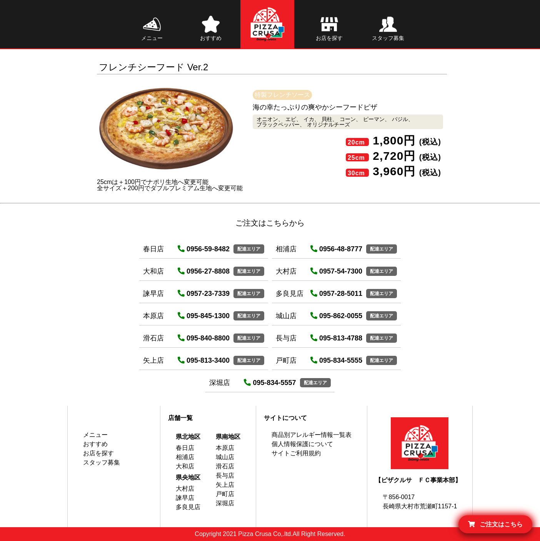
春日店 (185, 448)
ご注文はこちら (495, 524)
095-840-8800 (204, 338)
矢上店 (225, 484)
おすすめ (95, 444)
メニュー (95, 434)
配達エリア (248, 249)
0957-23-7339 (204, 293)
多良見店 (188, 507)
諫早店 (185, 498)
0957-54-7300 (336, 271)
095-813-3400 (204, 360)
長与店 (225, 475)
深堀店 (225, 503)
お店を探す (98, 453)
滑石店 (225, 466)
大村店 (185, 488)
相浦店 (185, 457)
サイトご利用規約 (296, 453)
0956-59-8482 (204, 249)
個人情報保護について (302, 444)
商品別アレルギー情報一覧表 (312, 434)
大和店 (185, 466)
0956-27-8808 (204, 271)
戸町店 (225, 494)
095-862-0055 (336, 316)
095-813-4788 (336, 338)
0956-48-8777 (336, 249)
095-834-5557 (270, 383)
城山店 (225, 457)
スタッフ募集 (101, 462)
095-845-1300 (204, 316)
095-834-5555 (336, 360)
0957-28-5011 (336, 293)
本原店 (225, 448)
